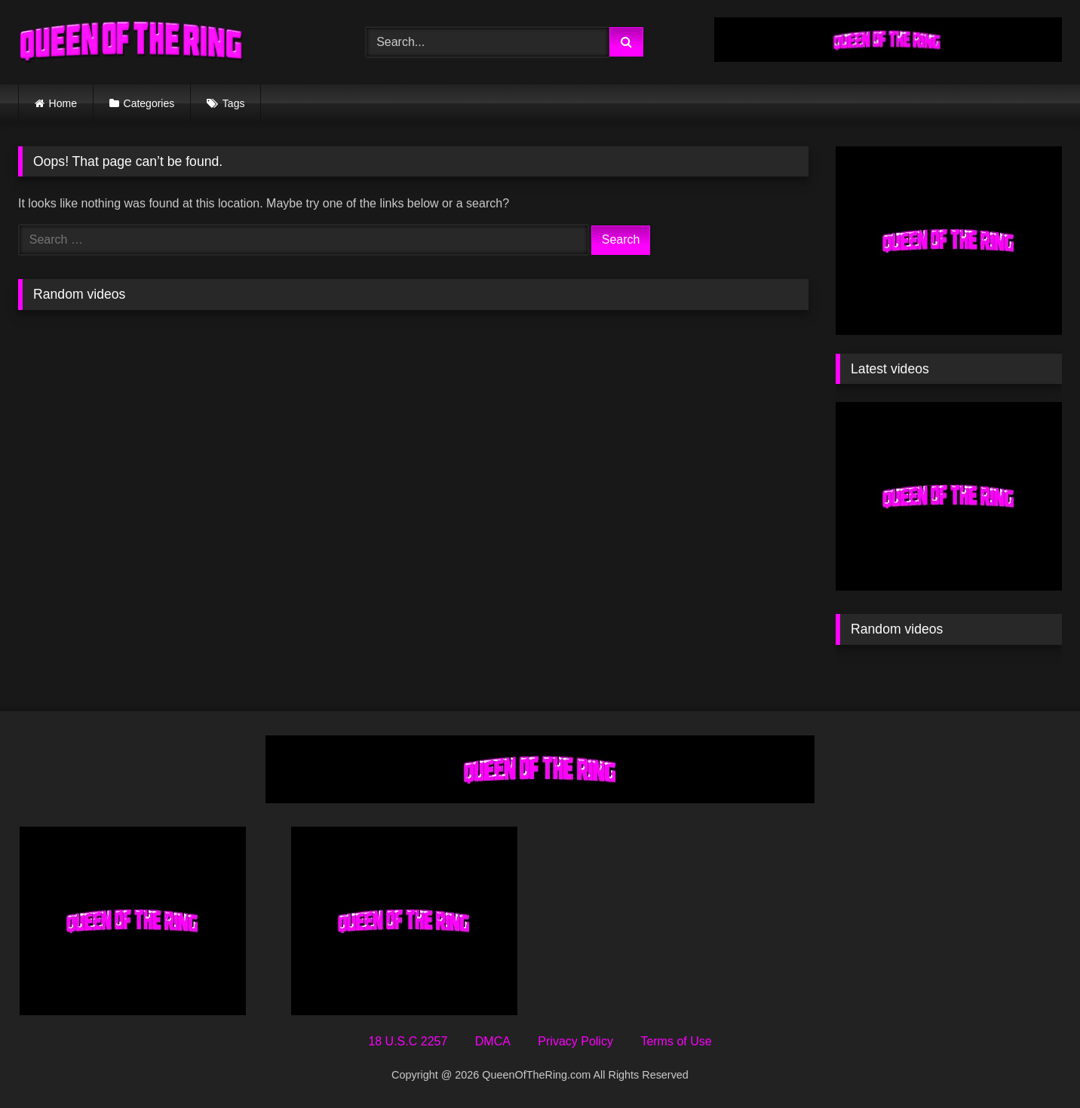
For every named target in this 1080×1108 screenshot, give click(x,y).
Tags (233, 103)
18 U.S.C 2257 (407, 1041)
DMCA (493, 1041)
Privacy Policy (575, 1041)
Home (63, 103)
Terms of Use (675, 1041)
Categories (149, 103)
